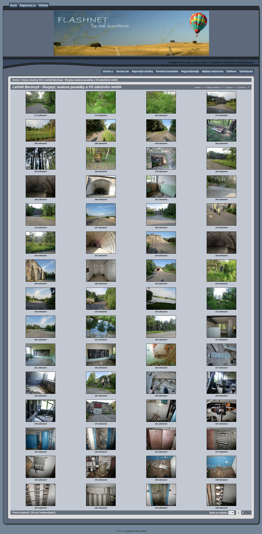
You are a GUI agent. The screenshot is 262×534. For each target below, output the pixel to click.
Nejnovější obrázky (142, 71)
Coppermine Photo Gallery (135, 531)
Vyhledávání (246, 71)
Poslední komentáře (167, 71)
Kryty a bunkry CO (32, 80)
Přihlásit (43, 5)
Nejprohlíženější (190, 71)
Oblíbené (231, 71)
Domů (13, 5)
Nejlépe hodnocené (212, 71)
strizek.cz (108, 71)
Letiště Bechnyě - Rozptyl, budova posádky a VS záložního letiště (81, 80)
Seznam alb (122, 71)
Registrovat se (28, 5)
